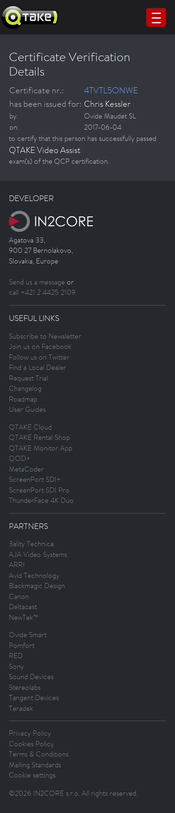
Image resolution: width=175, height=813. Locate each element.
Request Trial (28, 378)
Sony (16, 666)
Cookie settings (32, 775)
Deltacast (23, 606)
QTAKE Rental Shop (39, 437)
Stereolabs (25, 687)
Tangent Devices (34, 697)
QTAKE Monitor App (40, 448)
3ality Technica (31, 544)
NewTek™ (23, 617)
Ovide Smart (28, 634)
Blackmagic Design (37, 586)
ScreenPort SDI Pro (39, 490)
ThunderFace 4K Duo (41, 500)
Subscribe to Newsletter (45, 336)
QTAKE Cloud (30, 427)
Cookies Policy (31, 744)
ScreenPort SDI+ (35, 479)
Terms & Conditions (39, 754)
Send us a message (37, 282)
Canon (19, 596)
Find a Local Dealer (37, 367)
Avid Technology (34, 575)
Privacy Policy (30, 733)
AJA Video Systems (38, 554)
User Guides (27, 409)
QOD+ (19, 458)
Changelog (25, 388)
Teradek (21, 708)
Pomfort (22, 645)
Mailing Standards (35, 765)
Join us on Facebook (40, 346)
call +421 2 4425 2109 (42, 292)
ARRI (17, 565)
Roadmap (23, 399)
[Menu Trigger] (156, 17)
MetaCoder (26, 469)
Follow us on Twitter (39, 357)
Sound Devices (31, 676)
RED (16, 655)
